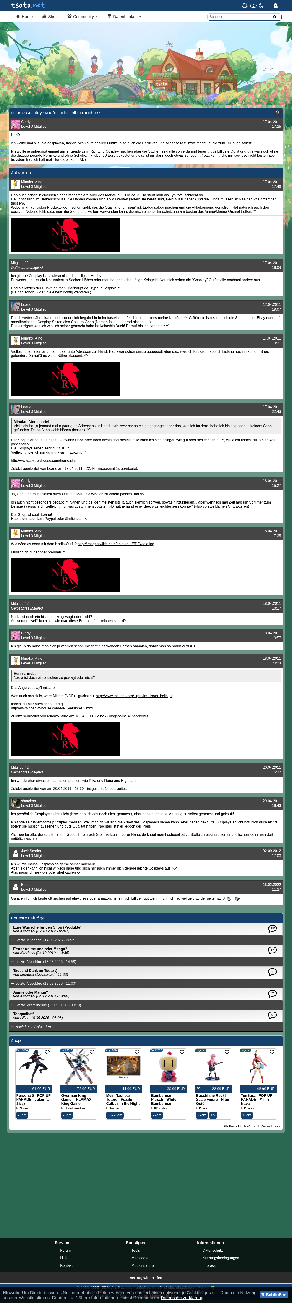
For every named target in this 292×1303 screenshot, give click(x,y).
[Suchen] (274, 17)
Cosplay (34, 115)
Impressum (212, 1269)
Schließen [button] (274, 1294)
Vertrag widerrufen (146, 1281)
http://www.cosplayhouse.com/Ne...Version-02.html (52, 711)
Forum (17, 115)
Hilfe (64, 1261)
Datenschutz (213, 1254)
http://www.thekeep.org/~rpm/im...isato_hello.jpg (135, 699)
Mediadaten (141, 1261)
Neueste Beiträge (28, 921)
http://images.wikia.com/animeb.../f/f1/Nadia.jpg (116, 547)
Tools (135, 1254)
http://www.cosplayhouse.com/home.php (43, 463)
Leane (52, 471)
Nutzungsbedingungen (221, 1261)
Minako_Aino (57, 719)
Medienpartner (143, 1269)
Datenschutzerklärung (182, 1297)
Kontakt (66, 1269)
